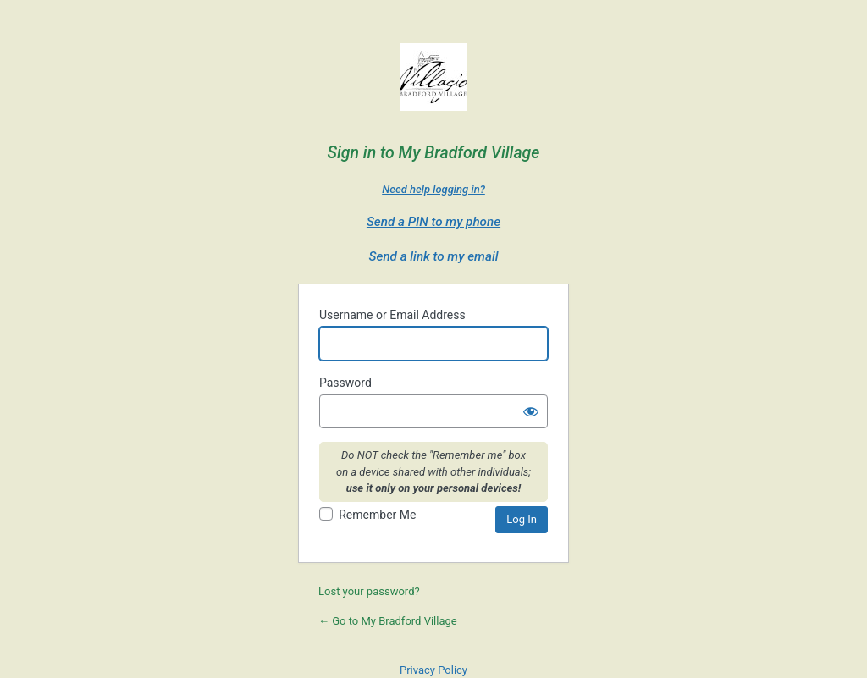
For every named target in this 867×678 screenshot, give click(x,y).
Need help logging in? (433, 189)
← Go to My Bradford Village (387, 621)
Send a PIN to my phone (433, 221)
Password (345, 382)
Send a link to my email (434, 256)
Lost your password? (369, 591)
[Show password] (531, 411)
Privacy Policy (433, 670)
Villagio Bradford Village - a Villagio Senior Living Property (433, 81)
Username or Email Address (392, 315)
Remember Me (377, 514)
